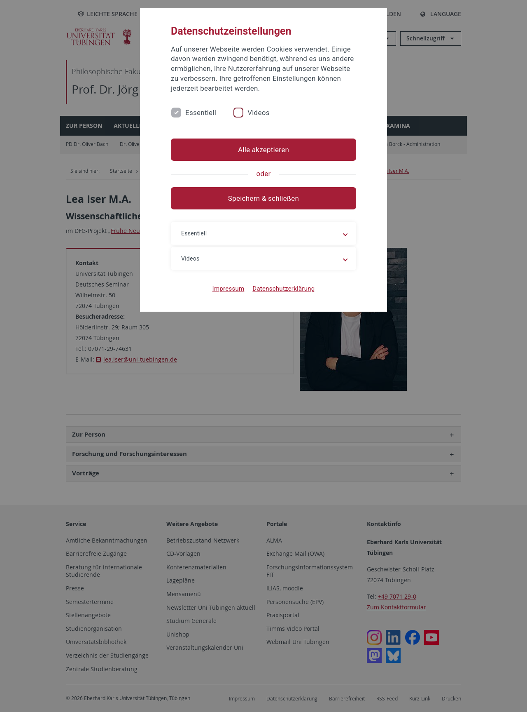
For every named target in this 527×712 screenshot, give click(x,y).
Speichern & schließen (263, 198)
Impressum (228, 288)
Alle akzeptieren (263, 150)
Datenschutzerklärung (283, 288)
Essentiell (200, 112)
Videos (258, 112)
